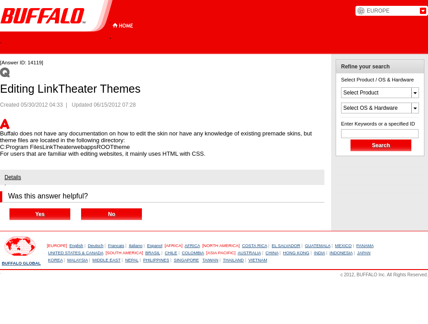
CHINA (271, 253)
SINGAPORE (186, 260)
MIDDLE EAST (106, 260)
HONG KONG (296, 253)
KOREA (55, 260)
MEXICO (343, 245)
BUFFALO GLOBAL (21, 263)
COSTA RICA (254, 245)
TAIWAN (210, 260)
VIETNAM (257, 260)
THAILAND (233, 260)
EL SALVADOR (286, 245)
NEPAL (132, 260)
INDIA (319, 253)
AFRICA (192, 245)
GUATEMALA (318, 245)
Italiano (135, 245)
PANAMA (364, 245)
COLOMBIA (193, 253)
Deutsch (95, 245)
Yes (40, 214)
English (76, 245)
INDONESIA (341, 253)
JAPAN (364, 253)
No (111, 214)
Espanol (154, 245)
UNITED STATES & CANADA (76, 253)
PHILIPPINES (156, 260)
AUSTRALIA (249, 253)
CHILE (171, 253)
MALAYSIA (77, 260)
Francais (116, 245)
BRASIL (152, 253)
